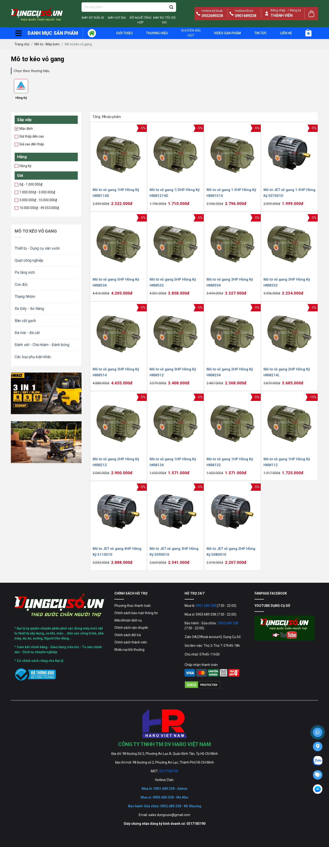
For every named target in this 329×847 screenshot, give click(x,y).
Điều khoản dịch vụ (128, 620)
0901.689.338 (206, 606)
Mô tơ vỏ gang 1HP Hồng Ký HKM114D (116, 193)
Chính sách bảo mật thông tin (136, 613)
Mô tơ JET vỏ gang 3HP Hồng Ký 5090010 (174, 552)
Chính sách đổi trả (127, 635)
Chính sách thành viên (130, 642)
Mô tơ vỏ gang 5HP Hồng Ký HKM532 (173, 282)
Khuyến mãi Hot (191, 33)
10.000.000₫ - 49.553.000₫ (38, 207)
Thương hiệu (157, 33)
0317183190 (168, 771)
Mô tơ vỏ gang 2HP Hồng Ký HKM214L (287, 372)
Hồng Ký (21, 98)
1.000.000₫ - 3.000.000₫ (36, 192)
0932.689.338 (228, 623)
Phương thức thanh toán (132, 606)
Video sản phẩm (227, 33)
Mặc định (25, 128)
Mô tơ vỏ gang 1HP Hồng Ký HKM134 (173, 462)
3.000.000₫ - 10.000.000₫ (37, 200)
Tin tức (260, 33)
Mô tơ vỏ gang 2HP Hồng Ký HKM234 (230, 372)
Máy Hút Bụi (117, 17)
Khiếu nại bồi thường (129, 650)
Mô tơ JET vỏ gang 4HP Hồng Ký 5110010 (117, 552)
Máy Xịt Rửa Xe (93, 17)
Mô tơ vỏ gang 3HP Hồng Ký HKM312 (173, 372)
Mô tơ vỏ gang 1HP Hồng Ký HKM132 (230, 462)
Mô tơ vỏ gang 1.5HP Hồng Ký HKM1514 (231, 193)
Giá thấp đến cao (31, 136)
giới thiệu (124, 33)
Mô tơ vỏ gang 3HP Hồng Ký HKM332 (287, 282)
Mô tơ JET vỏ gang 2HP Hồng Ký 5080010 (231, 552)
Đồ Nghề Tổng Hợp (141, 20)
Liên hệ (286, 33)
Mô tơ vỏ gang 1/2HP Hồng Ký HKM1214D (174, 193)
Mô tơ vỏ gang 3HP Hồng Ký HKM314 (116, 372)
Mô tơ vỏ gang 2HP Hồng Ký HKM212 (116, 462)
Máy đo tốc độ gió (164, 20)
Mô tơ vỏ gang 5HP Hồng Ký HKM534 (116, 282)
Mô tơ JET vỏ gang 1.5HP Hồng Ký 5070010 (289, 193)
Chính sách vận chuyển (131, 628)
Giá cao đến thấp (31, 144)
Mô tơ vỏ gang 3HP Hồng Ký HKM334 (230, 282)
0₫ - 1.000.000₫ (30, 184)
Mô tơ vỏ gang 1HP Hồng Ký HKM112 (287, 462)
